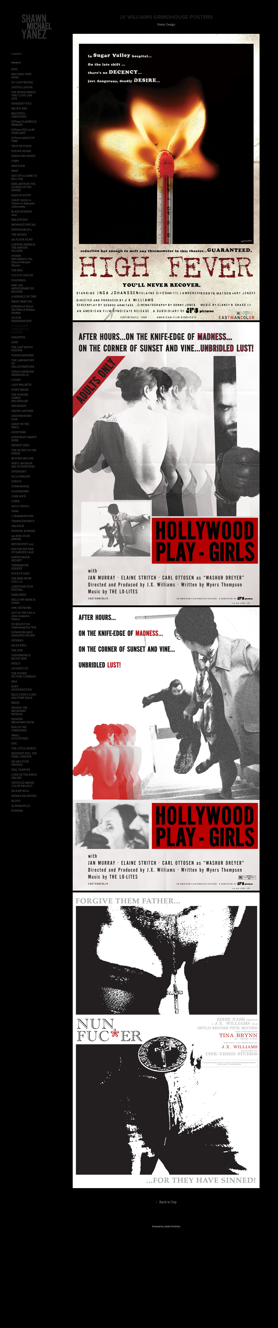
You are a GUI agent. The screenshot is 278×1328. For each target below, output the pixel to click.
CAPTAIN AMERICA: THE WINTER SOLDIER (23, 247)
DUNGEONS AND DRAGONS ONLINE (23, 634)
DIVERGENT (18, 471)
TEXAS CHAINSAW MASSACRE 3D (22, 373)
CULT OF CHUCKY (22, 275)
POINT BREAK (20, 389)
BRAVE (15, 702)
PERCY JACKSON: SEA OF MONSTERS (23, 465)
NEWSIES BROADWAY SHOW (22, 720)
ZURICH (16, 481)
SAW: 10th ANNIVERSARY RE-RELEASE (23, 288)
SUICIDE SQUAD (21, 151)
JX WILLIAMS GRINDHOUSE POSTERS (20, 329)
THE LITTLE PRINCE (23, 748)
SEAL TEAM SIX (20, 769)
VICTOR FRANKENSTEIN (21, 319)
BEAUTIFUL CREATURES (18, 115)
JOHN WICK (18, 496)
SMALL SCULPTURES (19, 737)
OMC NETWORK (21, 607)
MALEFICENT (19, 219)
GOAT (14, 342)
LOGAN (16, 379)
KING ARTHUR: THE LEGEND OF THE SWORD (23, 187)
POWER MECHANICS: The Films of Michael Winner (21, 260)
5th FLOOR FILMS (22, 239)
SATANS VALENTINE (24, 796)
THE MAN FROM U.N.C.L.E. (21, 580)
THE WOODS (19, 234)
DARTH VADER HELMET (20, 559)
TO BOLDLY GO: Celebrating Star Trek (23, 626)
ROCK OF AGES (20, 573)
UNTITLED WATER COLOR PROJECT (22, 784)
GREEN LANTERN (22, 411)
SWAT (14, 170)
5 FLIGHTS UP (19, 668)
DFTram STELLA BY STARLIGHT (23, 131)
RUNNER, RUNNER (23, 531)
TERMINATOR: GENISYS (20, 567)
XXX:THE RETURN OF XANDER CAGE (22, 550)
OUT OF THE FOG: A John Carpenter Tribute (23, 616)
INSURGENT (19, 406)
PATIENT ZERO (20, 445)
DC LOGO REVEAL (22, 82)
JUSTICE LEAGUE (22, 87)
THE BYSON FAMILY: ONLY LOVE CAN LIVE (23, 95)
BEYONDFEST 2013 (22, 544)
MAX (14, 681)
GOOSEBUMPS (20, 491)
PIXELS (15, 663)
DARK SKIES (18, 594)
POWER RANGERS (22, 355)
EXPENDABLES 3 (21, 229)
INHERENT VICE (21, 103)
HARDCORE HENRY (23, 156)
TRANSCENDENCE (23, 521)
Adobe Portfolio (172, 1226)
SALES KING (18, 645)
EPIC (14, 743)
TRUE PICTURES (21, 146)
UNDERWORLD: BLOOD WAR (21, 657)
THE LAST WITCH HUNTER (22, 349)
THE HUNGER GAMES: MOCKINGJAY (19, 398)
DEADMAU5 (18, 280)
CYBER (15, 501)
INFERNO (17, 640)
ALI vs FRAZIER (20, 476)
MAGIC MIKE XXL (22, 301)
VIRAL (15, 511)
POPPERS (17, 810)
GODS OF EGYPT (21, 195)
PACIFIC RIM (19, 108)
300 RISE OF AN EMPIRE (20, 537)
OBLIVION (17, 526)
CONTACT (16, 54)
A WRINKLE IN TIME (23, 296)
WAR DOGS (18, 166)
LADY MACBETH (21, 384)
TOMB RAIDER (20, 486)
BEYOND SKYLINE (22, 458)
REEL (14, 69)
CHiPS (15, 161)
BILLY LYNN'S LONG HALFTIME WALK (23, 696)
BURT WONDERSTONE (21, 688)
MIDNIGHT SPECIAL (23, 224)
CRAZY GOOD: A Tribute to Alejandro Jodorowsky (23, 203)
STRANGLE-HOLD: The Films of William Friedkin (23, 309)
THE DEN (17, 650)
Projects (16, 62)
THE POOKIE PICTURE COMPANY (23, 675)
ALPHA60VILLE (20, 805)
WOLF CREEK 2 (20, 506)
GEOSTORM (18, 432)
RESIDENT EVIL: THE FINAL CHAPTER (24, 755)
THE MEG (17, 270)
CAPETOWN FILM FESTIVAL (22, 588)
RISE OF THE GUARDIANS (19, 729)
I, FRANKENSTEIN (22, 516)
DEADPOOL (18, 337)
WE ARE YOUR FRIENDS (20, 763)
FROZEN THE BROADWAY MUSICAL (19, 711)
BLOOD (15, 800)
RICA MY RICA (20, 791)
